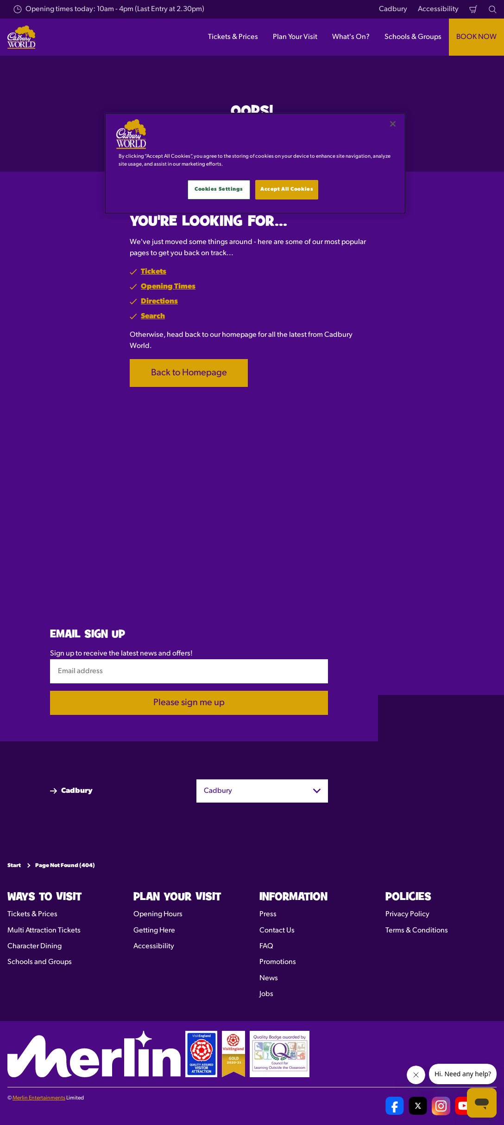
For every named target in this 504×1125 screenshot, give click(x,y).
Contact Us (277, 930)
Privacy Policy (407, 914)
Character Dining (34, 946)
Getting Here (154, 930)
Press (268, 914)
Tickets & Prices (32, 914)
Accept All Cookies (286, 189)
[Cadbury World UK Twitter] (418, 1106)
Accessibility (438, 9)
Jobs (266, 994)
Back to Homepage (189, 373)
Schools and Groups (39, 962)
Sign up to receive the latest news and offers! (121, 653)
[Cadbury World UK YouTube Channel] (464, 1106)
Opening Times (168, 286)
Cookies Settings (219, 189)
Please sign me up (189, 702)
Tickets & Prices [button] (233, 37)
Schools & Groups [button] (412, 37)
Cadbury (393, 9)
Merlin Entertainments (39, 1098)
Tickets (153, 272)
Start (14, 865)
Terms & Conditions (416, 930)
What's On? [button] (351, 37)
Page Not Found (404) (65, 865)
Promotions (277, 962)
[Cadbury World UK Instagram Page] (441, 1106)
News (268, 978)
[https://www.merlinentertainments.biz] (94, 1054)
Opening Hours (158, 914)
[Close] (393, 124)
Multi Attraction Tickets (44, 930)
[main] (255, 163)
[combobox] (262, 791)
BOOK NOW (476, 37)
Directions (159, 301)
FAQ (266, 946)
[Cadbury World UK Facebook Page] (394, 1106)
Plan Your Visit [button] (295, 37)
